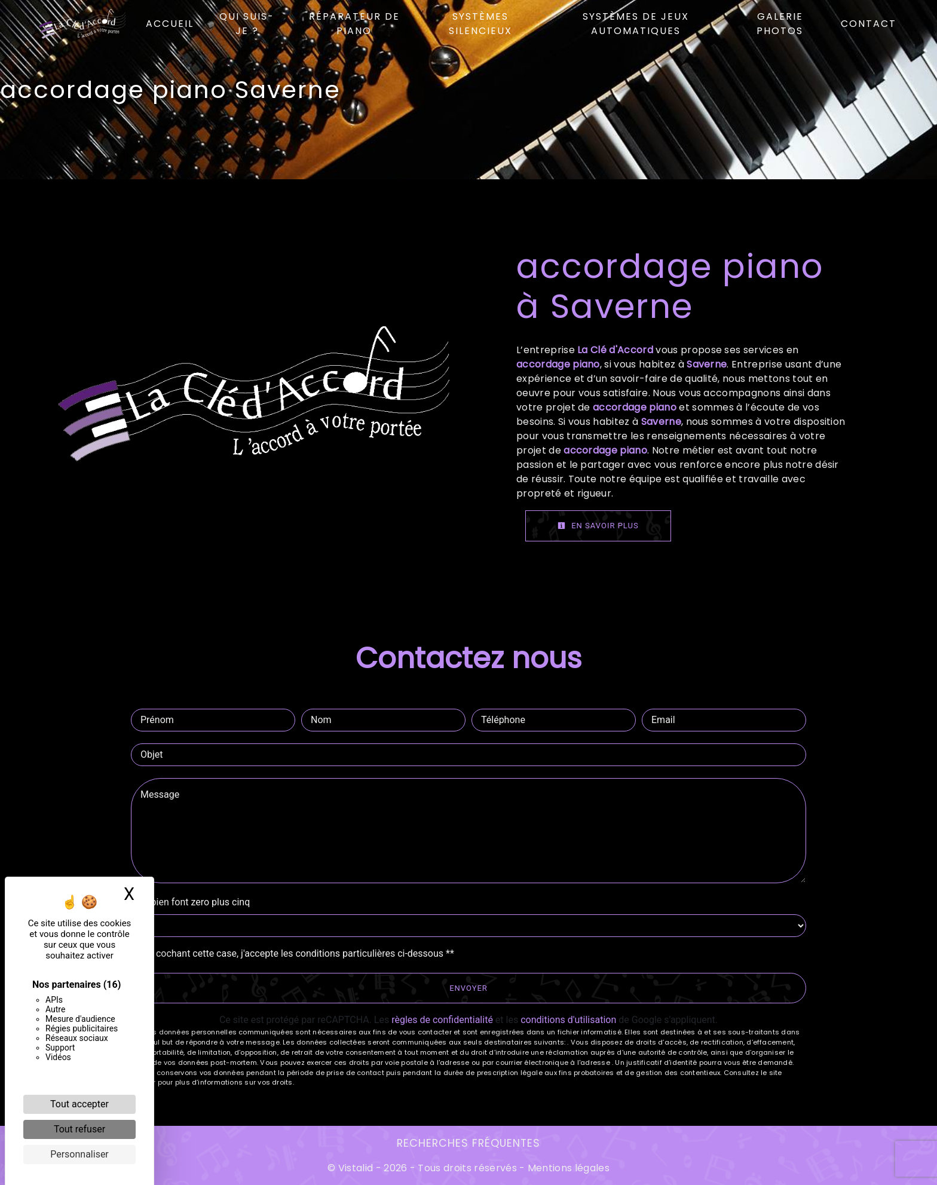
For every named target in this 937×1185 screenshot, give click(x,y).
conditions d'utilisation (568, 1019)
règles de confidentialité (442, 1019)
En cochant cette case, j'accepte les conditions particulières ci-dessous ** (298, 953)
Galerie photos (780, 24)
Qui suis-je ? (247, 24)
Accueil (170, 23)
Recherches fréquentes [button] (468, 1143)
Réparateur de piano (354, 24)
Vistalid (355, 1168)
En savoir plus (598, 525)
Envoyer (468, 988)
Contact (868, 23)
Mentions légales (567, 1168)
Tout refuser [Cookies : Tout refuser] (79, 1129)
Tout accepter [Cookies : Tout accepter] (79, 1104)
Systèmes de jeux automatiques (636, 24)
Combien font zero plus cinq (190, 902)
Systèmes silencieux (480, 24)
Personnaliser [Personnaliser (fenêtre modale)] (79, 1154)
